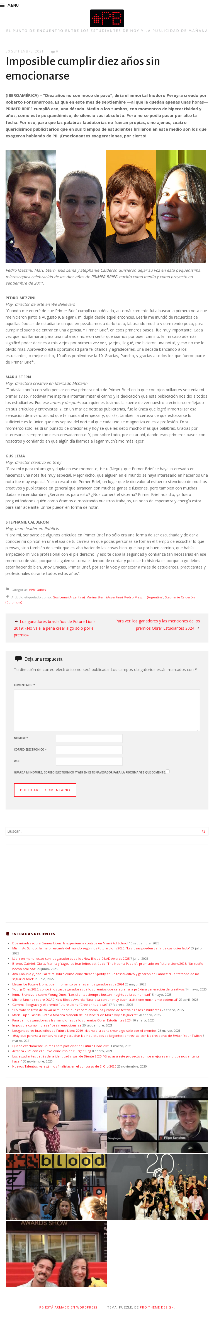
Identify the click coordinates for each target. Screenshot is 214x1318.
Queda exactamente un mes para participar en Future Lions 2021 (61, 1045)
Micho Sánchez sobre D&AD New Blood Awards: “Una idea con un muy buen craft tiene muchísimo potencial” (95, 999)
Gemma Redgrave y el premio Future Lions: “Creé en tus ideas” (60, 1004)
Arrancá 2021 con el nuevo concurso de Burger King (51, 1051)
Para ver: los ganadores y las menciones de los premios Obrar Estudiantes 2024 (72, 1020)
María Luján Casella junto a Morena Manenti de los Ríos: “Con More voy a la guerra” (75, 1015)
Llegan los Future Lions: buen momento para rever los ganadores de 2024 (68, 984)
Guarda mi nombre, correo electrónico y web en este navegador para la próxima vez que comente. (90, 772)
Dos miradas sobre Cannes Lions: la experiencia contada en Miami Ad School (70, 942)
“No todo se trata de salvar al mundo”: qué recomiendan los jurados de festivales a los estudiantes (86, 1009)
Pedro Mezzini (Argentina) (144, 597)
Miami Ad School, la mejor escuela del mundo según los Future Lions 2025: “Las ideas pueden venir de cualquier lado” (101, 947)
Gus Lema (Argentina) (69, 597)
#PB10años (37, 590)
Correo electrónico (30, 749)
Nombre (21, 737)
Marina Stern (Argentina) (104, 597)
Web (17, 760)
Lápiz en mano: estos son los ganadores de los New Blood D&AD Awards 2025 (71, 958)
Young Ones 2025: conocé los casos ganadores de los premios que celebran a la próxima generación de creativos (98, 989)
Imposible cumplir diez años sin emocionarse (46, 1025)
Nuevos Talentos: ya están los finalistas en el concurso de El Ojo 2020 (64, 1066)
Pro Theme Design (157, 1307)
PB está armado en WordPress (68, 1307)
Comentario (24, 685)
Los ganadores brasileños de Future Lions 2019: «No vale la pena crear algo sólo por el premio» (55, 628)
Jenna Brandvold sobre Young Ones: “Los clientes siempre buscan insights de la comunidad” (81, 994)
